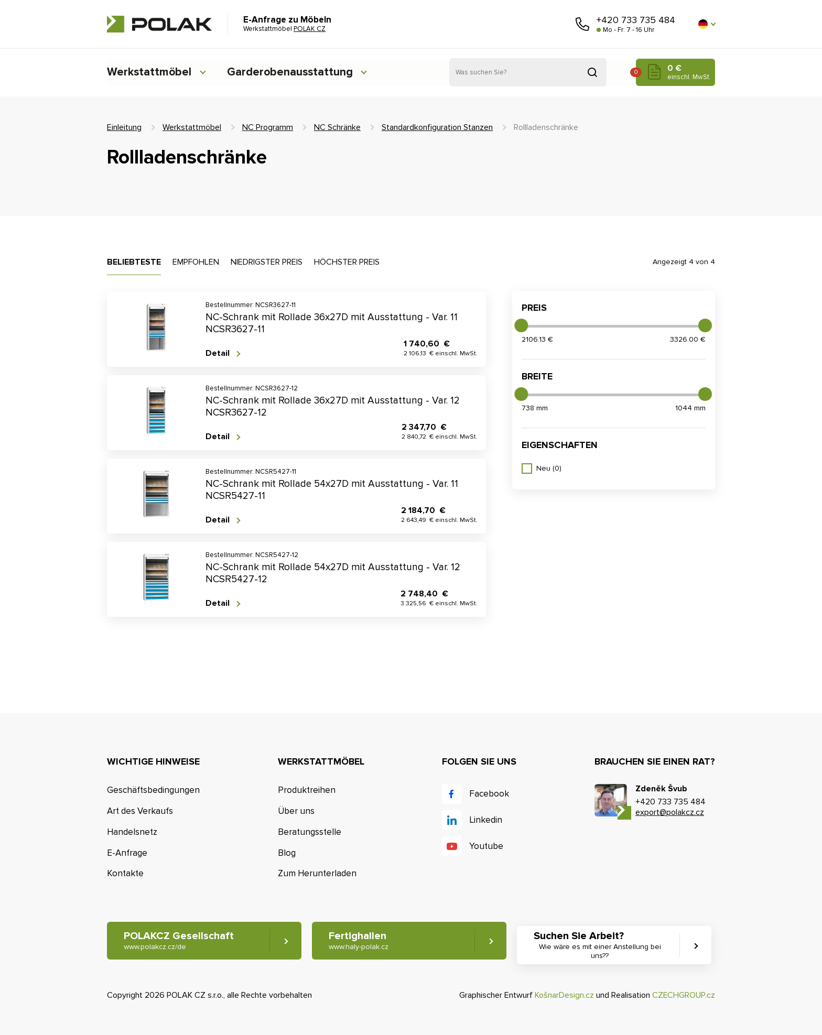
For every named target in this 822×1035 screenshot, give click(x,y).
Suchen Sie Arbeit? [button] (601, 945)
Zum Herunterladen (317, 873)
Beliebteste (134, 262)
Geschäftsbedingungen (153, 790)
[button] (706, 24)
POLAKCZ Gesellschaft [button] (179, 941)
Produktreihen (307, 790)
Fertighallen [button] (359, 941)
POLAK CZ (159, 24)
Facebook (489, 793)
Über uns (296, 810)
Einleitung (124, 127)
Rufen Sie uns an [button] (582, 24)
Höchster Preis (347, 262)
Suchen (592, 72)
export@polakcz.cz (669, 812)
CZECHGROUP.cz (683, 995)
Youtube (486, 846)
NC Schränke (337, 127)
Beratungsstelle (309, 831)
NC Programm (267, 127)
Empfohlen (195, 262)
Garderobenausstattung (293, 72)
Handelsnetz (132, 831)
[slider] (521, 325)
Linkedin (485, 819)
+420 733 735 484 (636, 20)
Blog (287, 852)
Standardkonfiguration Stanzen (437, 127)
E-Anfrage (127, 852)
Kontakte (125, 873)
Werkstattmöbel (149, 72)
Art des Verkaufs (140, 810)
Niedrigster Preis (266, 262)
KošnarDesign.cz (564, 995)
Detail (218, 353)
